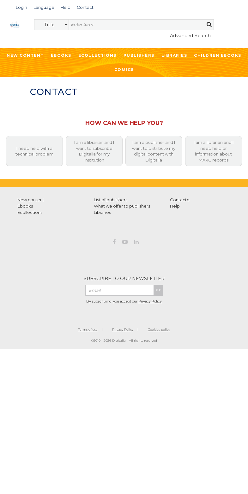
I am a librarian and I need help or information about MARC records (213, 151)
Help (175, 206)
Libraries (174, 55)
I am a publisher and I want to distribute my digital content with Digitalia (153, 151)
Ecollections (97, 55)
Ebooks (61, 55)
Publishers (139, 55)
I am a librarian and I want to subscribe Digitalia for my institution (94, 151)
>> (158, 290)
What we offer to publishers (122, 206)
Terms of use (88, 329)
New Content (25, 55)
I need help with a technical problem (34, 151)
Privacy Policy (150, 301)
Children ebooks (217, 55)
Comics (124, 69)
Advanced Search (190, 35)
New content (30, 199)
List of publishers (110, 199)
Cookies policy (159, 329)
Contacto (180, 199)
